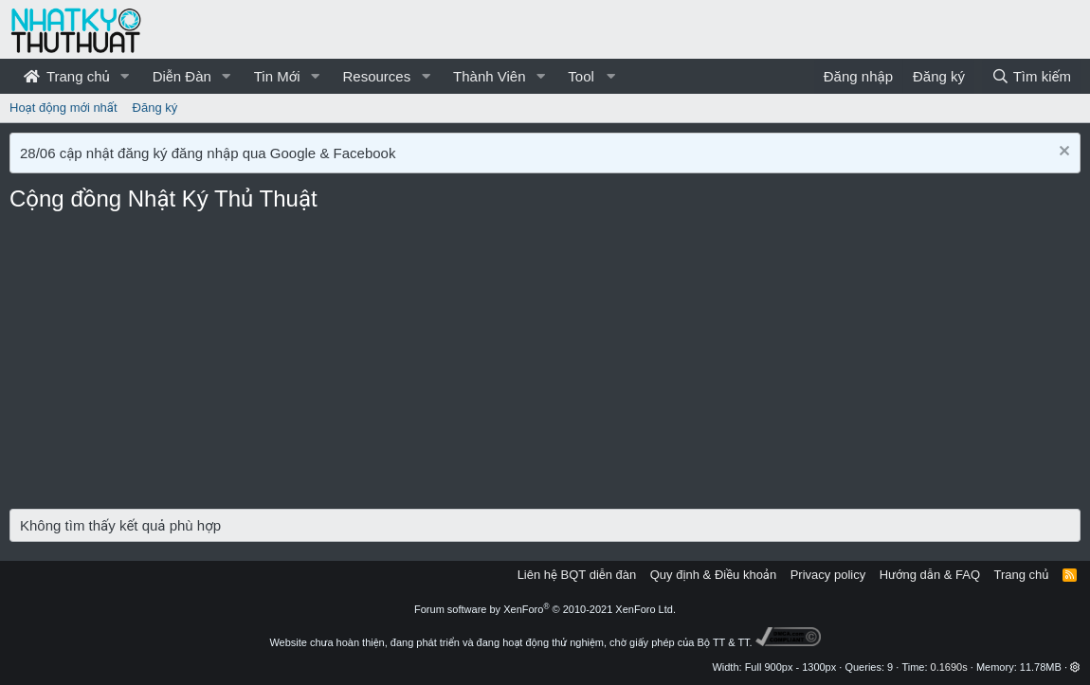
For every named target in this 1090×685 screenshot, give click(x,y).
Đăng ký (155, 107)
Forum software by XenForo (545, 609)
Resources (376, 76)
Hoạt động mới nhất (63, 107)
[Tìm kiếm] (1031, 76)
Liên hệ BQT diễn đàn (577, 575)
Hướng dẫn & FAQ (930, 575)
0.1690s (949, 667)
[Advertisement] (545, 366)
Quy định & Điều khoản (713, 575)
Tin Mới (277, 76)
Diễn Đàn (182, 76)
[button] (125, 76)
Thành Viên (489, 76)
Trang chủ (67, 76)
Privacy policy (827, 575)
